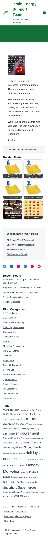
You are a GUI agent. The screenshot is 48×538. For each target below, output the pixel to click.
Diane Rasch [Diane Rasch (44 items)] (9, 434)
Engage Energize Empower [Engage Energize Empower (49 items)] (16, 438)
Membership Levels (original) (17, 516)
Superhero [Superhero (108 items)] (10, 487)
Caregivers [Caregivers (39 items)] (16, 428)
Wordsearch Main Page (22, 233)
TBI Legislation (10, 389)
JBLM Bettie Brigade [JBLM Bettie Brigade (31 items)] (35, 459)
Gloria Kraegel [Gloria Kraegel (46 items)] (10, 447)
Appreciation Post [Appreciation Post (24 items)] (25, 410)
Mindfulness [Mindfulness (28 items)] (21, 466)
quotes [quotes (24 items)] (26, 477)
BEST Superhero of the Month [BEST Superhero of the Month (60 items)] (19, 414)
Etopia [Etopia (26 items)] (32, 438)
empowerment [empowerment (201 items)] (27, 433)
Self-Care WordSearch (17, 254)
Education (7, 341)
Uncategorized (9, 398)
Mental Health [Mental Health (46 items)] (9, 465)
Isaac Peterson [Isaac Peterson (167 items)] (14, 459)
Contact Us (34, 507)
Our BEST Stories (11, 351)
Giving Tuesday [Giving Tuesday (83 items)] (32, 442)
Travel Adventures (11, 393)
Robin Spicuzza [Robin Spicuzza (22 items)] (33, 477)
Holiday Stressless (11, 302)
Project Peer (8, 360)
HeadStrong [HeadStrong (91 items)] (25, 447)
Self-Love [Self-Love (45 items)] (21, 482)
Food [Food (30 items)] (13, 443)
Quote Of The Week (12, 365)
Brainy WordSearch (16, 250)
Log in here (31, 149)
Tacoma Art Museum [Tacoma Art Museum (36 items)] (29, 492)
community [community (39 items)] (34, 428)
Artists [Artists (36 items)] (38, 410)
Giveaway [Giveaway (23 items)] (19, 443)
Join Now (12, 140)
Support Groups (10, 384)
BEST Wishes (9, 318)
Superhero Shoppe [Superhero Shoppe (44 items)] (11, 492)
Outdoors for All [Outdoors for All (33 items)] (17, 477)
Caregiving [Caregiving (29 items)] (25, 429)
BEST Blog (9, 521)
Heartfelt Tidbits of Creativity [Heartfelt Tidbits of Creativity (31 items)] (14, 453)
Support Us (21, 511)
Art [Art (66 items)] (33, 409)
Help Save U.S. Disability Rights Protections (23, 288)
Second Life (8, 370)
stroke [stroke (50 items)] (34, 482)
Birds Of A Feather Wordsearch (21, 245)
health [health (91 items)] (37, 447)
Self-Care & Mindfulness (14, 374)
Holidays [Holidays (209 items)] (32, 453)
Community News (11, 337)
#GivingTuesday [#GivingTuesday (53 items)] (11, 410)
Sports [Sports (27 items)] (28, 482)
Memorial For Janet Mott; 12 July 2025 (20, 292)
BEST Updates (10, 313)
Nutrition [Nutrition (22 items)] (23, 472)
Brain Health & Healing (13, 322)
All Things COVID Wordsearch (20, 240)
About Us (22, 507)
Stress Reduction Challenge (15, 297)
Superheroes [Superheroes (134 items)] (27, 487)
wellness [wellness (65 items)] (18, 495)
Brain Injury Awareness (13, 327)
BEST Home (8, 507)
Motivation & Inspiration (13, 346)
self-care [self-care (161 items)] (9, 482)
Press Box (7, 356)
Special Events (10, 379)
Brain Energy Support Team (25, 9)
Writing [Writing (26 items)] (26, 496)
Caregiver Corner (11, 332)
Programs (8, 511)
